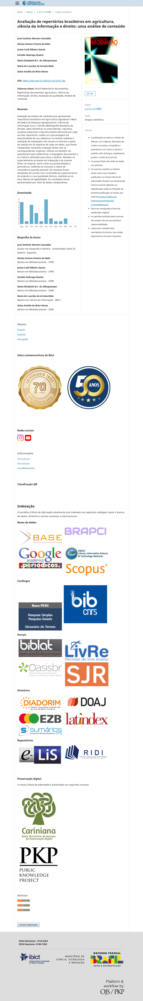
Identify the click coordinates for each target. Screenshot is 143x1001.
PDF (91, 93)
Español (21, 334)
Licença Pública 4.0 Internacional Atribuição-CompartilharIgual (103, 200)
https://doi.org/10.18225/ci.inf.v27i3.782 (44, 80)
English (21, 329)
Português (22, 339)
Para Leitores (23, 458)
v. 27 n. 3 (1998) (44, 12)
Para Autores (23, 463)
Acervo (29, 12)
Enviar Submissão (28, 924)
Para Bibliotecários (26, 468)
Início (19, 12)
